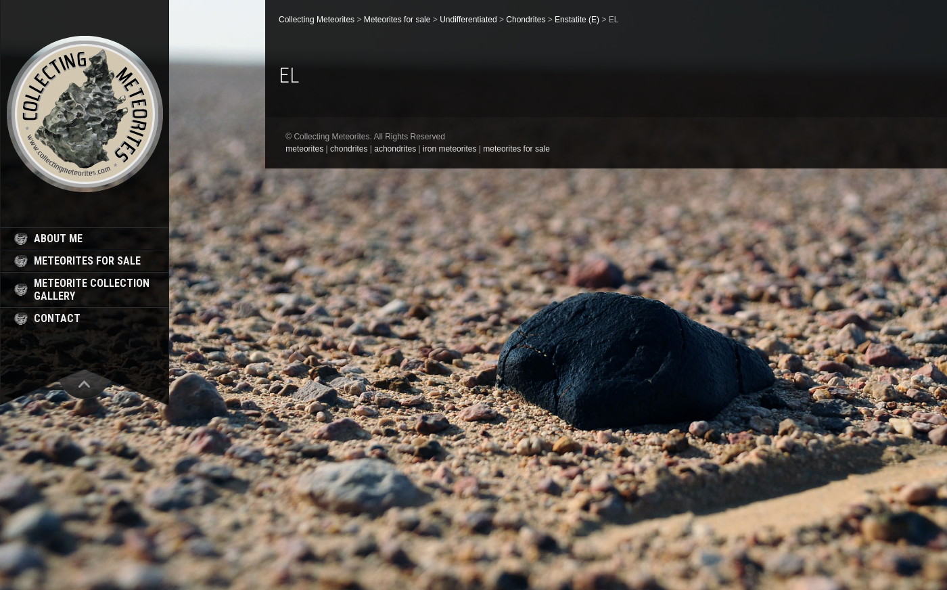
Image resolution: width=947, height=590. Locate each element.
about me (58, 238)
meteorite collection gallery (91, 289)
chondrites (348, 149)
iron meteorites (449, 149)
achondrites (395, 149)
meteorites (304, 149)
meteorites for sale (87, 260)
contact (57, 318)
